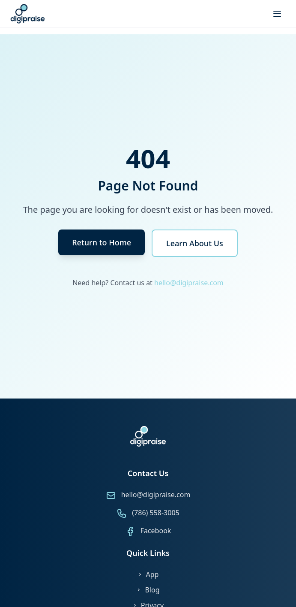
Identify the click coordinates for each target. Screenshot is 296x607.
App (148, 574)
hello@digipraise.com (189, 282)
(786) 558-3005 (155, 512)
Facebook (156, 530)
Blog (147, 590)
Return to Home (101, 242)
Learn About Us (194, 243)
